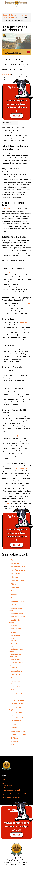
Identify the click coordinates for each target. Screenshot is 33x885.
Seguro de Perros (9, 15)
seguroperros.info (16, 3)
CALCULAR (16, 115)
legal (3, 783)
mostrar (14, 123)
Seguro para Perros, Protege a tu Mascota (16, 794)
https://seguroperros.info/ (16, 860)
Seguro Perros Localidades (11, 797)
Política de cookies (10, 788)
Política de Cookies (13, 864)
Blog (3, 779)
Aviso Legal (8, 785)
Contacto (24, 864)
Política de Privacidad (12, 790)
